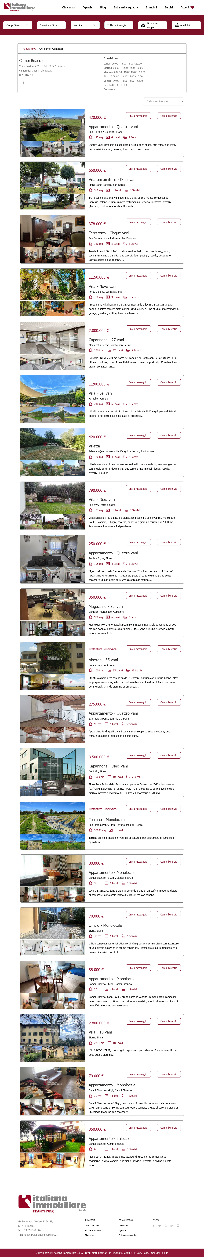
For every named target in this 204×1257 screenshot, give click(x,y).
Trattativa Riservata (103, 649)
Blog (103, 7)
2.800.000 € (99, 1022)
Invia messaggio (138, 115)
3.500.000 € (99, 756)
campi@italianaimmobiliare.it (35, 70)
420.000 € (97, 117)
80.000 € (96, 863)
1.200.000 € (99, 383)
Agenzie (87, 7)
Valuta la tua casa (93, 1230)
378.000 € (97, 223)
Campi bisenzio (168, 115)
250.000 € (97, 543)
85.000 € (96, 969)
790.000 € (97, 490)
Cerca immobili (92, 1225)
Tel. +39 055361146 (29, 1230)
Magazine (89, 1235)
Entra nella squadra (126, 7)
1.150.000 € (99, 276)
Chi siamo (68, 7)
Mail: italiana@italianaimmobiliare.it (37, 1234)
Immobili (151, 7)
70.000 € (96, 915)
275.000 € (97, 703)
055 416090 (26, 75)
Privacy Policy (141, 1252)
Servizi (169, 7)
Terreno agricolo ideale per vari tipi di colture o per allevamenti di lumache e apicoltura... (131, 840)
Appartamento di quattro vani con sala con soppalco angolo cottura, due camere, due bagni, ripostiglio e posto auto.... (129, 733)
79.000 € (96, 1075)
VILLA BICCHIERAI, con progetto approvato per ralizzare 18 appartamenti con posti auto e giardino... (133, 1052)
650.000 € (97, 170)
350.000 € (97, 596)
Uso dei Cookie (159, 1252)
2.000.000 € (99, 330)
